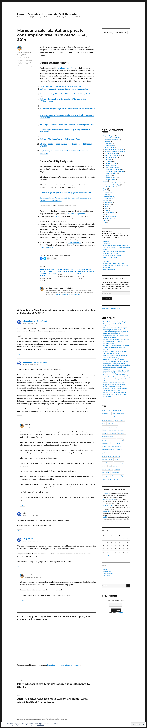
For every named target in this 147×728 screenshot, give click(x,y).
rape (109, 466)
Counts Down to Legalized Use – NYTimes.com (64, 100)
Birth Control (109, 199)
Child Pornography (110, 216)
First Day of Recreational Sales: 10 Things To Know (66, 94)
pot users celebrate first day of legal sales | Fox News (66, 130)
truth (104, 222)
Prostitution (108, 161)
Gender (107, 206)
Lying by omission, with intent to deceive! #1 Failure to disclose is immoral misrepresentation (116, 341)
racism (104, 466)
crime (104, 423)
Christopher (106, 511)
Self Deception (110, 187)
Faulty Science (109, 146)
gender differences (108, 436)
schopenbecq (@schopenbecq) (34, 321)
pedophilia (119, 449)
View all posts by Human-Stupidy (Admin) (67, 294)
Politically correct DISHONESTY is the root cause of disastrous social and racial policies (116, 347)
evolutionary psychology (109, 426)
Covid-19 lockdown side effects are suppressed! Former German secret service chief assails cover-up (114, 385)
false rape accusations (109, 430)
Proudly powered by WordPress (57, 719)
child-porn (105, 417)
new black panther (108, 449)
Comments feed (108, 573)
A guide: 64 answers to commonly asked (67, 109)
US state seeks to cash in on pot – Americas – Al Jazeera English (66, 145)
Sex (104, 214)
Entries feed (107, 572)
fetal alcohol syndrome (76, 214)
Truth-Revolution (110, 212)
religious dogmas (107, 469)
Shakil (105, 517)
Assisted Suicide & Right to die (114, 138)
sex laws (117, 469)
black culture (106, 413)
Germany (120, 440)
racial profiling (119, 462)
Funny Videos (109, 193)
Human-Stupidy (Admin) (24, 52)
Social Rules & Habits (111, 167)
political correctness (108, 453)
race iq (116, 459)
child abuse (113, 417)
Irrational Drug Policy (23, 57)
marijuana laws (25, 62)
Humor (105, 191)
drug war (56, 216)
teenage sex (106, 476)
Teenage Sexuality (110, 173)
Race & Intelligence (111, 163)
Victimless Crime (110, 179)
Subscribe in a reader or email (111, 308)
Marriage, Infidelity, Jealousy (115, 171)
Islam (106, 208)
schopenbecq (27, 539)
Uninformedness (108, 197)
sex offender (106, 472)
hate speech (106, 443)
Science (105, 181)
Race (106, 210)
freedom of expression (109, 433)
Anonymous (107, 493)
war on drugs (29, 66)
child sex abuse (120, 420)
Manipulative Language (113, 169)
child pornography (107, 420)
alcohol (26, 60)
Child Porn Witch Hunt (111, 140)
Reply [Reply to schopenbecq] (19, 567)
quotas (104, 456)
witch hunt (116, 479)
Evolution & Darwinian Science (114, 183)
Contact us (106, 243)
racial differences (74, 242)
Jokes (106, 195)
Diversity (107, 142)
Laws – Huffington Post (60, 139)
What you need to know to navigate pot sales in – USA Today (67, 116)
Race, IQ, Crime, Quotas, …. (111, 257)
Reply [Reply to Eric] (19, 531)
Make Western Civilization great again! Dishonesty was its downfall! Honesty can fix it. (116, 324)
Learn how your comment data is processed (63, 665)
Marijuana (20, 60)
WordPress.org (107, 575)
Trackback (106, 267)
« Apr (107, 555)
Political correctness (111, 157)
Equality (105, 200)
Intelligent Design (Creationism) (115, 151)
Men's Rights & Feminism (112, 155)
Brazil (113, 413)
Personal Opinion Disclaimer (112, 255)
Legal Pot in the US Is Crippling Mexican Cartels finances (85, 271)
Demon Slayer (107, 505)
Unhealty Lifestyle (110, 177)
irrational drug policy (66, 68)
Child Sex (109, 175)
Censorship (120, 413)
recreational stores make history (64, 89)
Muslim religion (116, 446)
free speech (121, 433)
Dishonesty (108, 202)
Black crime (117, 410)
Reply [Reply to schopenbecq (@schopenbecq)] (19, 354)
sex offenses (115, 472)
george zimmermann (108, 440)
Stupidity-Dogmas (108, 136)
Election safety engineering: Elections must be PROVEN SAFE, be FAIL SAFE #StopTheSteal (115, 394)
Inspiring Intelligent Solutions (114, 149)
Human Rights (109, 147)
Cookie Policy (41, 725)
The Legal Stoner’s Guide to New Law (66, 125)
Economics (108, 144)
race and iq (116, 456)
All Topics (106, 241)
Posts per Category (109, 269)
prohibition (20, 64)
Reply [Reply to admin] (22, 505)
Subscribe (107, 298)
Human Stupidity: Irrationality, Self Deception (48, 14)
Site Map (106, 261)
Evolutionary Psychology (112, 185)
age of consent (106, 410)
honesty (105, 220)
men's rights (106, 446)
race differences (107, 459)
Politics (108, 159)
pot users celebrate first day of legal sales (61, 86)
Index (105, 249)
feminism (120, 430)
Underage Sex (109, 218)
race (109, 456)
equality (110, 423)
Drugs (105, 189)
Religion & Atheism (111, 165)
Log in (105, 570)
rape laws (115, 466)
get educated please (109, 499)
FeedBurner (119, 613)
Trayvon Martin (106, 479)
